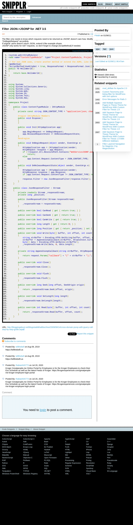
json (111, 49)
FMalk (97, 35)
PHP (4, 510)
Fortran (89, 497)
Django (110, 494)
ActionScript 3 (28, 489)
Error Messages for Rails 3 (114, 99)
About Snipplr (39, 479)
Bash (46, 491)
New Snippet (7, 12)
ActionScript (7, 489)
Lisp (87, 502)
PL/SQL (47, 510)
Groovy (5, 499)
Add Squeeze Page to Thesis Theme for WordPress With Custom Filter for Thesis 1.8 (113, 115)
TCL (108, 518)
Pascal (89, 507)
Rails (46, 513)
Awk (24, 491)
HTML (67, 499)
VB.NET (47, 521)
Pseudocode (112, 510)
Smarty (110, 515)
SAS (4, 515)
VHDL (67, 521)
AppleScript (69, 489)
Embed (81, 51)
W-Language (112, 521)
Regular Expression (73, 513)
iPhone (89, 499)
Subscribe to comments (14, 391)
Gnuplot (110, 497)
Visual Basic (91, 521)
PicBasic (26, 510)
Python (5, 513)
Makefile (5, 505)
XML (67, 523)
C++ (108, 491)
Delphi (67, 494)
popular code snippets (92, 8)
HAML (25, 499)
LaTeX (46, 502)
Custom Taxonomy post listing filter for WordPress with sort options (113, 94)
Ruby (109, 513)
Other (67, 507)
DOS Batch (6, 497)
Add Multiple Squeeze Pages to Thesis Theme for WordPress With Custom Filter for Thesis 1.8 (114, 106)
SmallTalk (90, 515)
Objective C (27, 507)
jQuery (26, 502)
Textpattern (6, 521)
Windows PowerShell (10, 523)
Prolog (88, 510)
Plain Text (89, 51)
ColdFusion (27, 494)
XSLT (88, 523)
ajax (98, 49)
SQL (46, 518)
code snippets (89, 4)
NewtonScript (7, 507)
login (43, 460)
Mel (66, 505)
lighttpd (68, 502)
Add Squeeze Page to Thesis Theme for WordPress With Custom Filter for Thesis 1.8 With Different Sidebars (113, 136)
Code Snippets (8, 479)
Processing (69, 510)
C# (92, 34)
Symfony (89, 518)
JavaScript (6, 502)
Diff (87, 494)
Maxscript (48, 505)
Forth (67, 497)
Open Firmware (50, 507)
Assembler (111, 489)
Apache (47, 489)
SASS (25, 515)
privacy (108, 4)
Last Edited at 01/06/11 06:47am (109, 61)
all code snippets (69, 8)
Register (19, 12)
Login (29, 12)
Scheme (68, 515)
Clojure (5, 494)
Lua (108, 502)
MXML (88, 505)
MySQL (110, 505)
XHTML (47, 523)
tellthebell (20, 396)
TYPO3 (26, 521)
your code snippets (118, 8)
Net (104, 49)
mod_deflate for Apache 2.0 (114, 88)
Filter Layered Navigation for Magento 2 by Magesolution (113, 146)
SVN (67, 518)
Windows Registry (30, 523)
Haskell (47, 499)
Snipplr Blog (24, 479)
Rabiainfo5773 (22, 415)
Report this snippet (85, 383)
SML (4, 518)
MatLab (26, 505)
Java (109, 499)
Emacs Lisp (27, 497)
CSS (46, 494)
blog (100, 4)
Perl (108, 507)
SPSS (25, 518)
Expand (75, 51)
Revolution (90, 513)
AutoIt (4, 491)
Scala (46, 515)
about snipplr (121, 4)
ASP (88, 489)
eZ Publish (48, 497)
